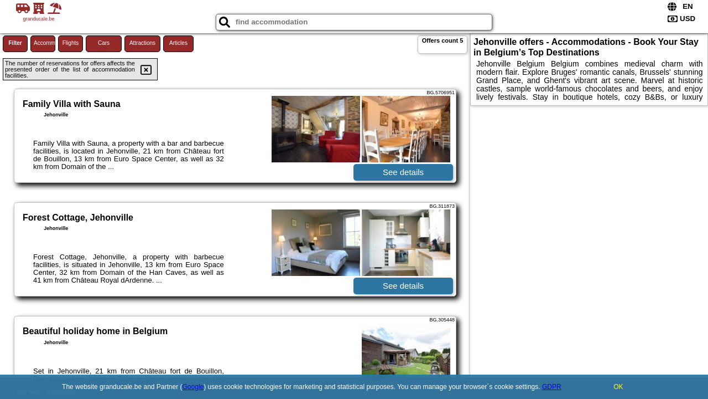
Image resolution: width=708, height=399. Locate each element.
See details (403, 172)
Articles (178, 43)
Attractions (142, 43)
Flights (71, 43)
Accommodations (44, 43)
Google (193, 387)
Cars (104, 43)
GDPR (551, 387)
